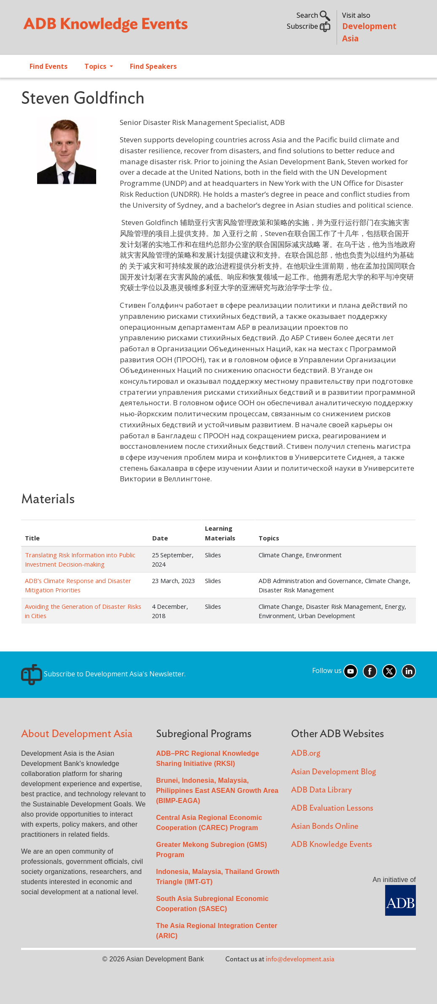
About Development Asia (76, 734)
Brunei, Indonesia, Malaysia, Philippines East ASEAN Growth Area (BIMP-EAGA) (217, 790)
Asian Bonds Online (325, 826)
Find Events (48, 66)
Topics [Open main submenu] (96, 66)
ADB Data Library (321, 790)
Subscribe (308, 26)
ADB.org (305, 753)
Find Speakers (153, 66)
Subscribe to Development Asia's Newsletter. (103, 673)
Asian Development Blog (333, 772)
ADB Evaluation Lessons (332, 808)
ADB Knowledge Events (331, 845)
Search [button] (313, 15)
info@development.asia (300, 959)
